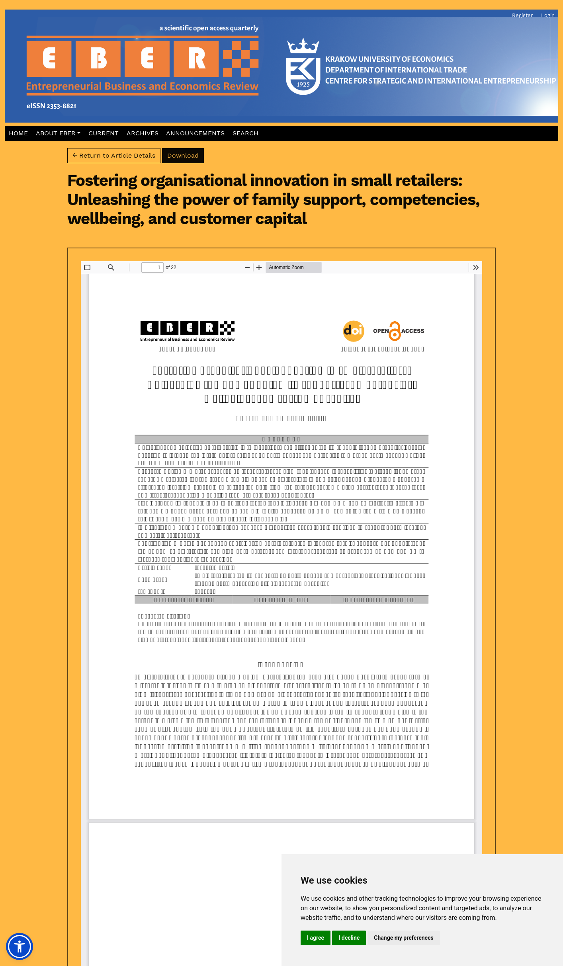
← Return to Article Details (113, 155)
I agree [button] (315, 938)
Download (185, 154)
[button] (58, 133)
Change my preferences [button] (403, 938)
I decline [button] (349, 938)
